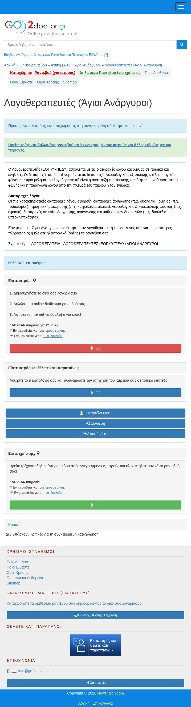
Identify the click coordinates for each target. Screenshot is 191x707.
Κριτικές (14, 525)
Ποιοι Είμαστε (21, 82)
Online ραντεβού (33, 65)
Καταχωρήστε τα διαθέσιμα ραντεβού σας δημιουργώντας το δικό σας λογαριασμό (74, 603)
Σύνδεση (95, 423)
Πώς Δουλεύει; (157, 72)
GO (95, 348)
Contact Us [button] (96, 683)
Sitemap (70, 82)
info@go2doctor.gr (33, 671)
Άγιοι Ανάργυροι (87, 65)
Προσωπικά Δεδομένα (25, 578)
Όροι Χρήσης (48, 82)
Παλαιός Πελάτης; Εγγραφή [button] (95, 615)
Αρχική (9, 65)
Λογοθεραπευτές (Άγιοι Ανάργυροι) (133, 65)
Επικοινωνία (103, 703)
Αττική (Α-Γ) (60, 65)
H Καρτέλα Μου (95, 413)
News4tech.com (110, 693)
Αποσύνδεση (95, 434)
